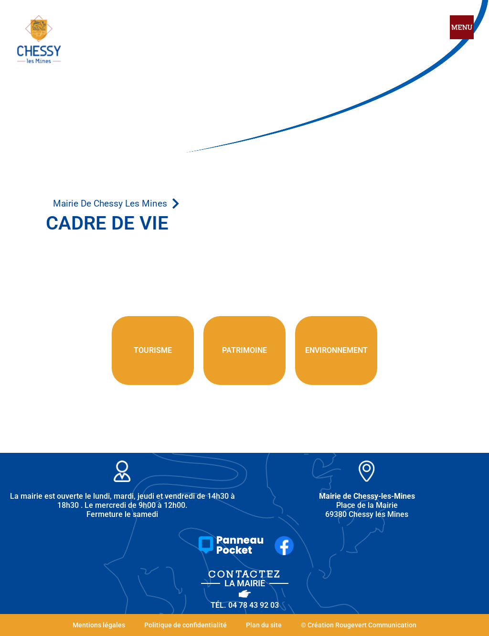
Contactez (244, 574)
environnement (336, 350)
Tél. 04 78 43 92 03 (245, 605)
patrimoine (244, 350)
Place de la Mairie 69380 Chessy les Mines (367, 505)
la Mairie (244, 583)
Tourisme (153, 350)
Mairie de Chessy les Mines (110, 203)
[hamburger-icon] (462, 28)
